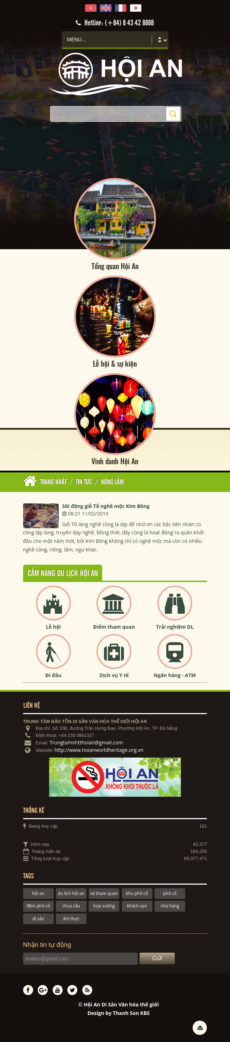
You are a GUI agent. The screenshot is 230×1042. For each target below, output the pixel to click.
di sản (38, 919)
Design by (119, 1013)
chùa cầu (71, 906)
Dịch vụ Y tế (114, 675)
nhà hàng (170, 906)
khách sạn (137, 906)
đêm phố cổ (38, 906)
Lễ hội (53, 626)
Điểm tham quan (114, 626)
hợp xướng (104, 906)
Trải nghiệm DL (174, 626)
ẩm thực (71, 919)
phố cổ (170, 893)
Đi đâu (53, 675)
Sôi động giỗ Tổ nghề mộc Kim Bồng (106, 506)
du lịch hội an (71, 893)
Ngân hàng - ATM (175, 675)
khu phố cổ (137, 893)
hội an (38, 893)
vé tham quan (104, 893)
